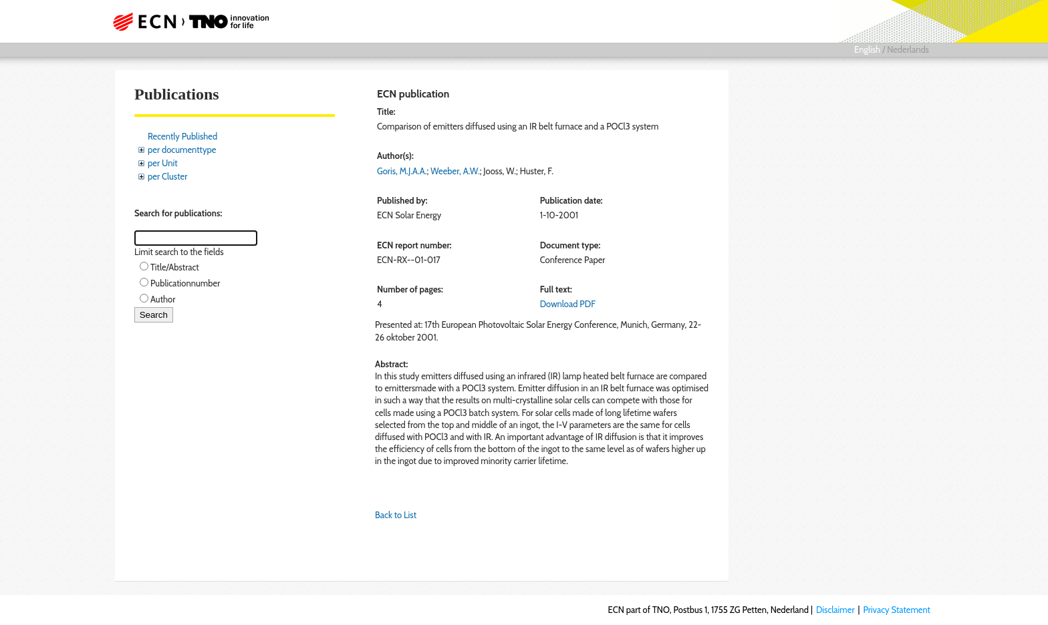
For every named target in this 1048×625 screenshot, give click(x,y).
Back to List (395, 514)
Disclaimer (835, 609)
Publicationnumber (185, 283)
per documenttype (182, 149)
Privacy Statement (896, 609)
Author (162, 299)
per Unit (163, 163)
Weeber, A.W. (454, 171)
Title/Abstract (174, 267)
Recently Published (182, 136)
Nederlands (908, 49)
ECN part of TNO (186, 21)
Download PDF (568, 303)
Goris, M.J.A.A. (402, 171)
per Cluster (167, 176)
